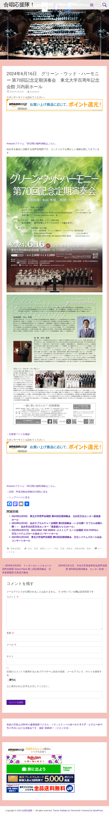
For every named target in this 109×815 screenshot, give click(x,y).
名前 (10, 633)
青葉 (89, 548)
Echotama (34, 92)
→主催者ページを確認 (18, 434)
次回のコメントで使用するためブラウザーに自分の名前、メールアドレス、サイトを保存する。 (54, 673)
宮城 (62, 548)
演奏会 (69, 548)
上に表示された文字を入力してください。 (29, 686)
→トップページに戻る (18, 497)
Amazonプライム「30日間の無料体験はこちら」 (32, 143)
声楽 (56, 548)
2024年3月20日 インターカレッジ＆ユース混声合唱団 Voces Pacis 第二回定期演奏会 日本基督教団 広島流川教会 (26, 569)
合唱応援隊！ (19, 5)
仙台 (30, 548)
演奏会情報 (15, 548)
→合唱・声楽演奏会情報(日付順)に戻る (27, 491)
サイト (10, 656)
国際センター (46, 548)
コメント (13, 597)
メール (11, 644)
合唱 (36, 548)
